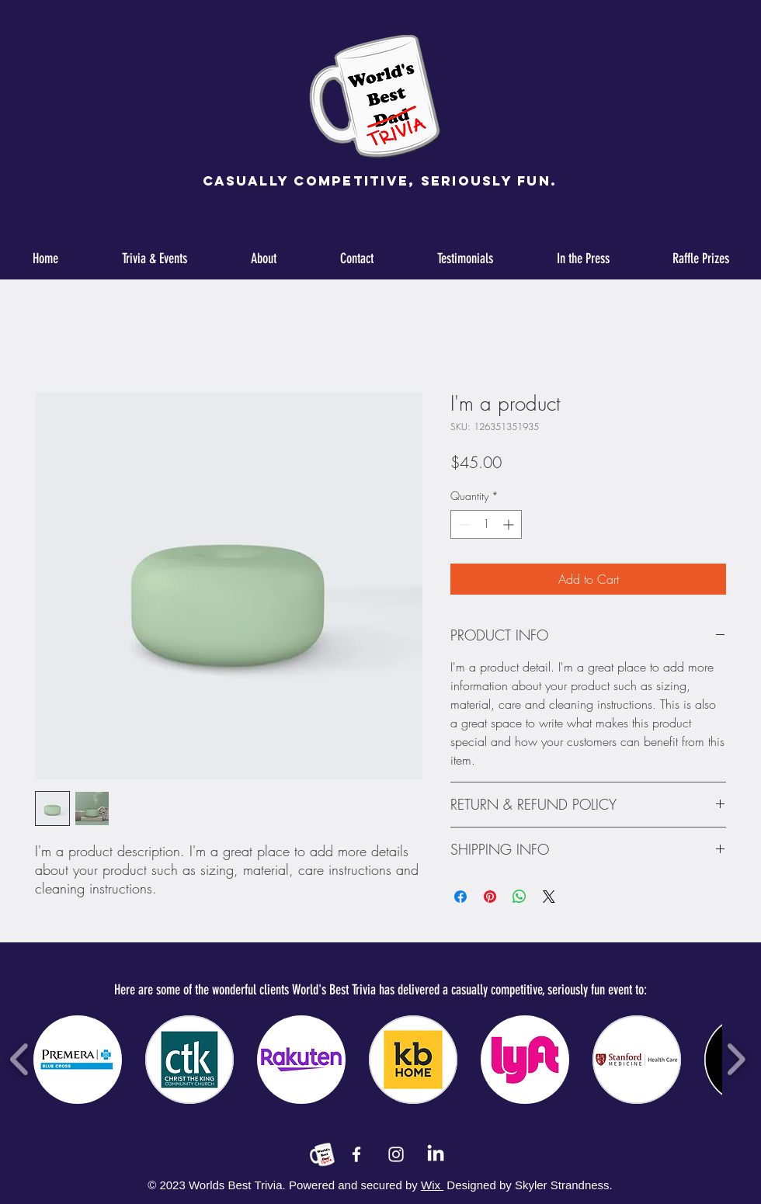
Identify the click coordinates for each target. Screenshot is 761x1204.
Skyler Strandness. (562, 1185)
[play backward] (19, 1058)
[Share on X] (549, 896)
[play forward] (735, 1058)
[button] (77, 1059)
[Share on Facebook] (460, 896)
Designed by (479, 1185)
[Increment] (509, 524)
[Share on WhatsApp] (519, 896)
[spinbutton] (486, 524)
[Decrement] (462, 524)
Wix (432, 1185)
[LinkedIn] (436, 1154)
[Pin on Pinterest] (490, 896)
